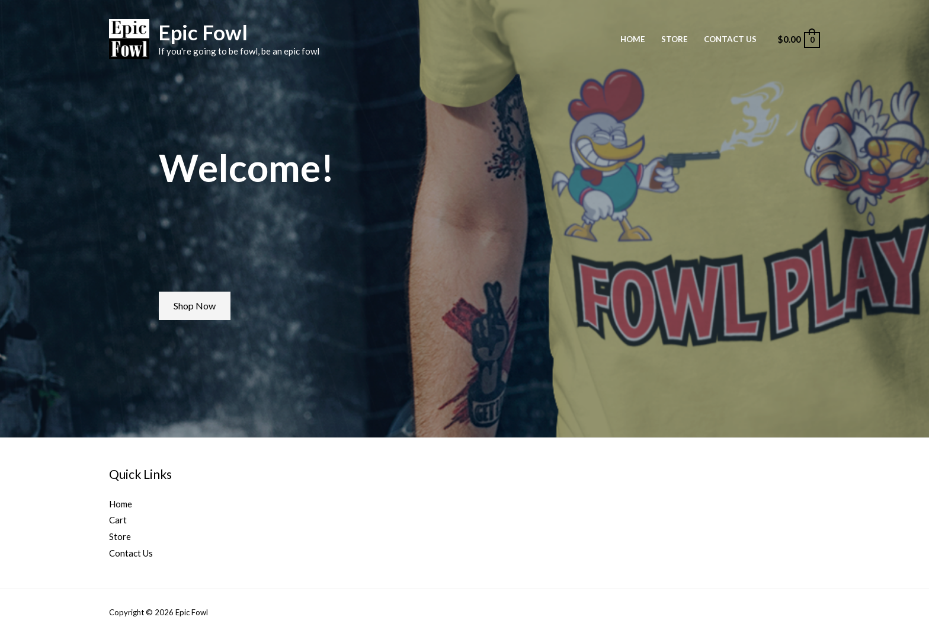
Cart (118, 519)
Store (674, 39)
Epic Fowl (203, 32)
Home (632, 39)
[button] (194, 306)
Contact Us (730, 39)
